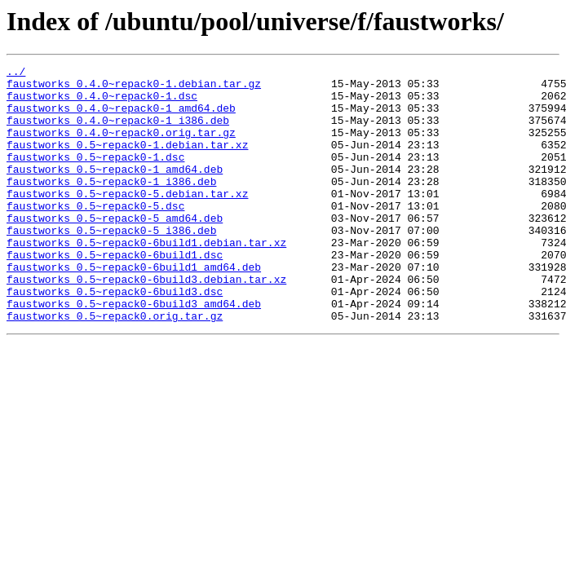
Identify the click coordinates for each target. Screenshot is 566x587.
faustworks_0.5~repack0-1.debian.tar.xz (127, 161)
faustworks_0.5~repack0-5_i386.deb (111, 264)
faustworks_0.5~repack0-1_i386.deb (111, 205)
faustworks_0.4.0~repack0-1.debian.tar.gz (134, 88)
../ (16, 73)
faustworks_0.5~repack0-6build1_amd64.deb (134, 308)
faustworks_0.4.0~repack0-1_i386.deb (118, 132)
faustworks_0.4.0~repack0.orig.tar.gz (121, 146)
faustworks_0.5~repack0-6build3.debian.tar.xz (146, 323)
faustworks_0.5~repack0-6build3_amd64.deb (134, 352)
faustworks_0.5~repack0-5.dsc (95, 234)
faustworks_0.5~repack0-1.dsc (95, 176)
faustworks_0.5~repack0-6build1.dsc (115, 293)
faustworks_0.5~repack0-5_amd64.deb (115, 249)
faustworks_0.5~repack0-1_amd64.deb (115, 190)
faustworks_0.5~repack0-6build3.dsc (115, 337)
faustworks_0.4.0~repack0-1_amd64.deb (121, 117)
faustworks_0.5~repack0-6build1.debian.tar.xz (146, 278)
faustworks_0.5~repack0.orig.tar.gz (115, 367)
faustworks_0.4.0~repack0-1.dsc (102, 102)
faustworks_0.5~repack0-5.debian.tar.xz (127, 220)
